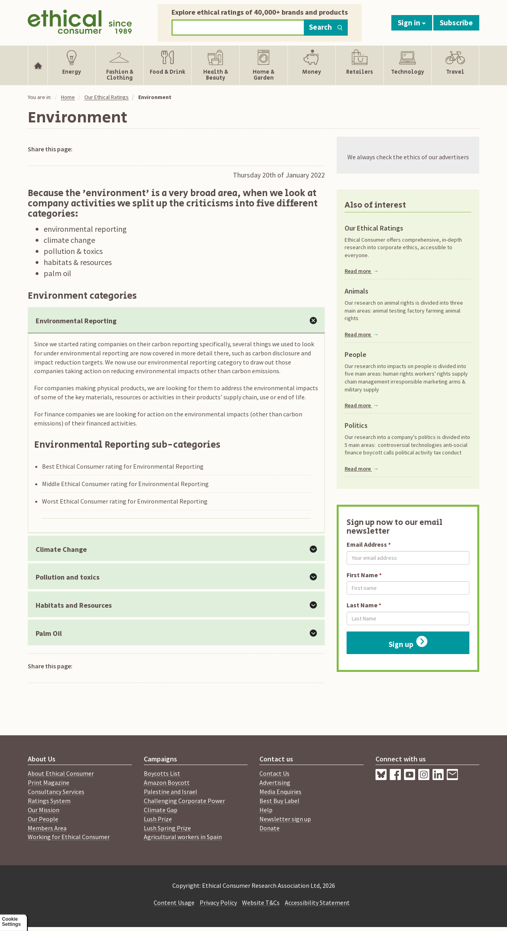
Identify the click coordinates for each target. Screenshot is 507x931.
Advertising (274, 782)
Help (266, 810)
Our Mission (43, 810)
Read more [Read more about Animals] (362, 334)
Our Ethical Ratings (106, 97)
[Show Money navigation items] (311, 65)
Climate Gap (160, 810)
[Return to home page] (80, 21)
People (355, 355)
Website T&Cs (261, 902)
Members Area (47, 828)
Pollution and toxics (67, 577)
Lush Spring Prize (167, 828)
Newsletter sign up (285, 819)
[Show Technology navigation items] (407, 65)
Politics (356, 425)
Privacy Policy (218, 902)
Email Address (367, 544)
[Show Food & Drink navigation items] (167, 65)
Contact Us (274, 773)
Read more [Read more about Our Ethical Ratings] (362, 271)
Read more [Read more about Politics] (362, 468)
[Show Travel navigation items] (455, 65)
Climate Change (61, 549)
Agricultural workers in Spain (183, 837)
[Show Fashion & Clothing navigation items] (119, 65)
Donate (269, 828)
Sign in (412, 22)
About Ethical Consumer (61, 773)
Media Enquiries (280, 792)
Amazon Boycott (167, 782)
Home (68, 97)
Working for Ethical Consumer (69, 837)
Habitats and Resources (74, 605)
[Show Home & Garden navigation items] (263, 65)
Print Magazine (48, 782)
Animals (356, 291)
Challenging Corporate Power (184, 801)
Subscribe (456, 22)
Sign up (408, 642)
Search (326, 27)
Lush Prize (158, 819)
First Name (362, 575)
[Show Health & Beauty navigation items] (215, 65)
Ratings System (49, 801)
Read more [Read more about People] (362, 405)
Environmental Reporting (76, 320)
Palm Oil (49, 633)
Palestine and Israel (170, 792)
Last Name (362, 605)
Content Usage (174, 902)
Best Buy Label (279, 801)
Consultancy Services (56, 792)
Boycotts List (162, 773)
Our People (43, 819)
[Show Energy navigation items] (71, 65)
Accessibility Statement (317, 902)
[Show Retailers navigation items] (359, 65)
